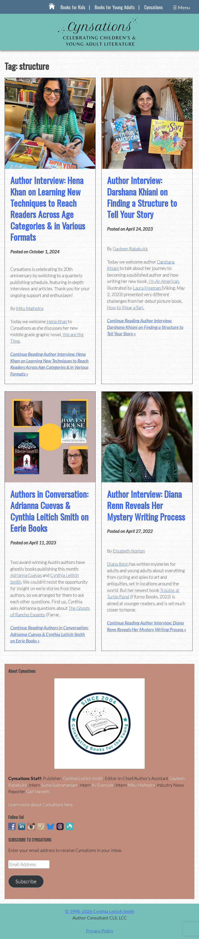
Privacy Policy (99, 930)
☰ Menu (181, 7)
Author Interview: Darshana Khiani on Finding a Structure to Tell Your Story (142, 197)
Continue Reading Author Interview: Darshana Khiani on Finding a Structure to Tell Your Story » (145, 327)
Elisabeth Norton (129, 551)
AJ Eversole (103, 785)
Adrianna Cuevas (26, 575)
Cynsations (153, 7)
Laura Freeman (147, 288)
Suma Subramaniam (59, 785)
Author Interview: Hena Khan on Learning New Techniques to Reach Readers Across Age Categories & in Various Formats (47, 208)
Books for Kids (73, 7)
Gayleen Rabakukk (130, 248)
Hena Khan (57, 321)
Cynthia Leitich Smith (83, 778)
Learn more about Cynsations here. (41, 804)
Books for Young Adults (115, 7)
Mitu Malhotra (29, 308)
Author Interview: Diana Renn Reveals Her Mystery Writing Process (146, 505)
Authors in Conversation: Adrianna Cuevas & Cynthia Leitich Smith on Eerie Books (49, 510)
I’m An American (164, 281)
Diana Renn (117, 564)
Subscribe (25, 881)
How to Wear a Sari (125, 307)
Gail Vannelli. (38, 791)
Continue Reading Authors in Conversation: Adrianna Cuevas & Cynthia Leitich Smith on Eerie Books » (49, 634)
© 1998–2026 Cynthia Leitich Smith (99, 911)
